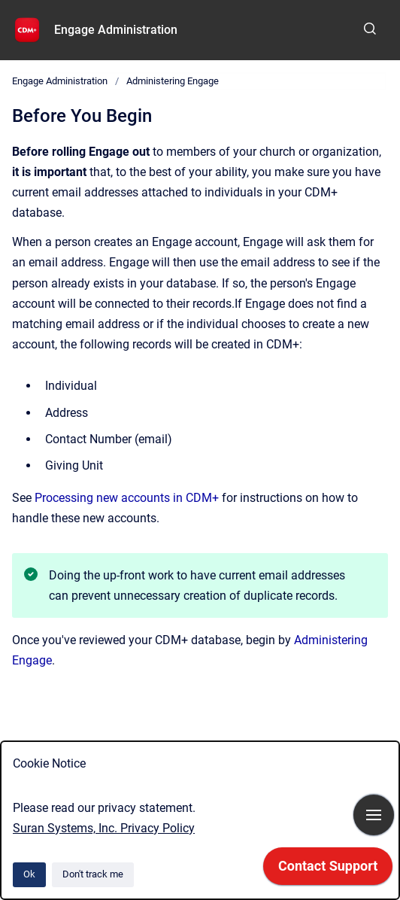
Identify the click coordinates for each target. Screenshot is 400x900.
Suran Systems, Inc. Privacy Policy (104, 828)
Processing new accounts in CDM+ (127, 498)
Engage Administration (115, 30)
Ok (29, 874)
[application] (328, 870)
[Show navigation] (373, 815)
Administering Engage (172, 81)
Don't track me (92, 874)
